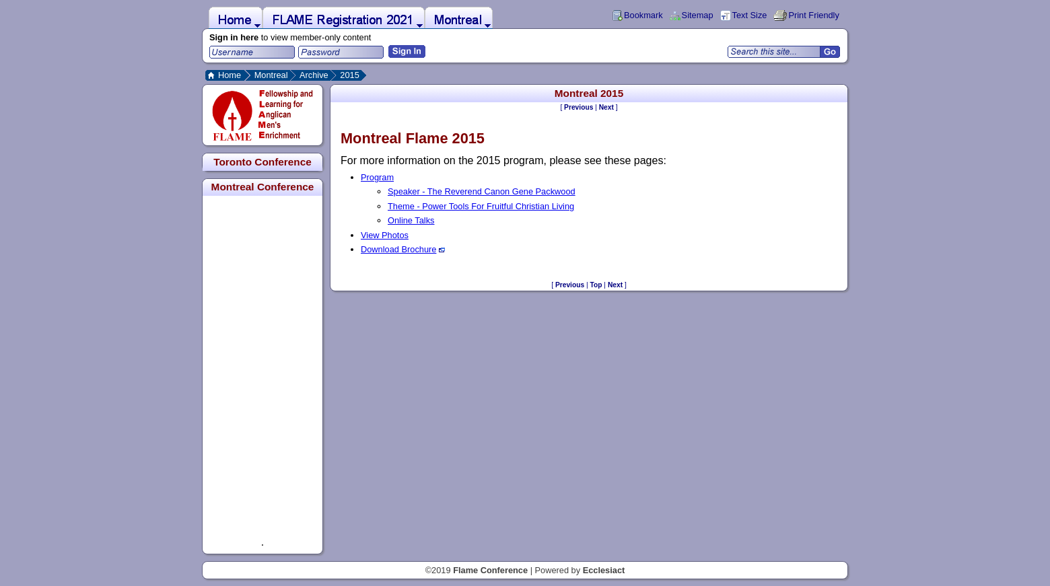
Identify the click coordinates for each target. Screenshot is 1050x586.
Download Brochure (403, 249)
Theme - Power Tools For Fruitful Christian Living (481, 206)
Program (377, 177)
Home (229, 75)
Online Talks (411, 220)
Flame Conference (490, 570)
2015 (349, 75)
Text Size (749, 15)
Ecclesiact (604, 570)
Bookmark (643, 15)
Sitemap (697, 15)
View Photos (385, 235)
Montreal (271, 75)
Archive (314, 75)
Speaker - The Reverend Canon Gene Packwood (481, 191)
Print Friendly (813, 15)
